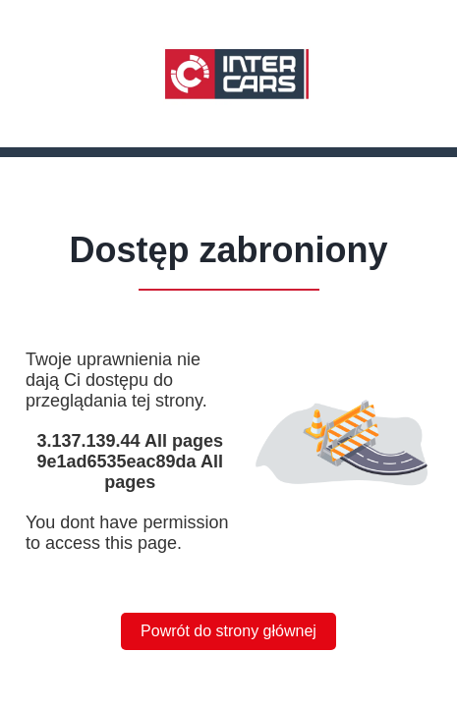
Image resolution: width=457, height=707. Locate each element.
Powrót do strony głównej (228, 631)
